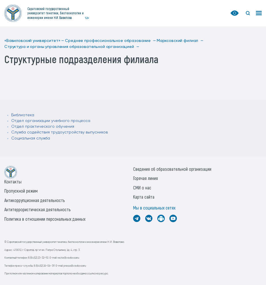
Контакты (13, 181)
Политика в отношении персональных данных (44, 219)
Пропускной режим (21, 190)
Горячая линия (145, 178)
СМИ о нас (142, 187)
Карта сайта (143, 196)
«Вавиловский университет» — (34, 41)
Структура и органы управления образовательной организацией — (71, 47)
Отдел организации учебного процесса (50, 121)
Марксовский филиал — (180, 41)
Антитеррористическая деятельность (37, 209)
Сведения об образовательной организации (172, 169)
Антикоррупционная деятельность (34, 200)
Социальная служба (30, 138)
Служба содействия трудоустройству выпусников (59, 132)
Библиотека (22, 115)
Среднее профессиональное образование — (110, 41)
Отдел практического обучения (42, 127)
